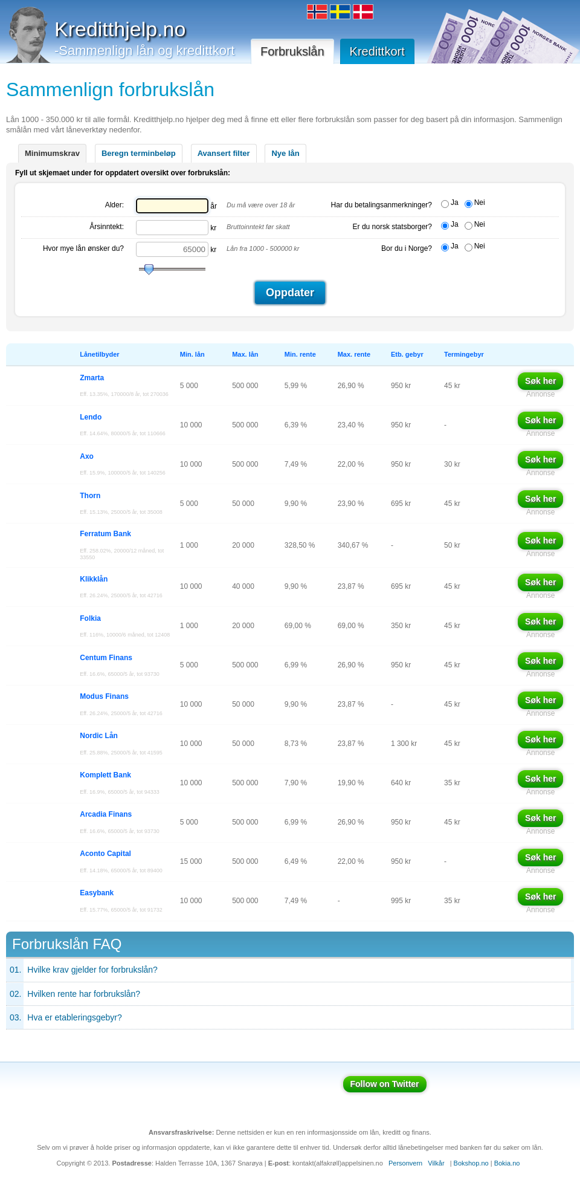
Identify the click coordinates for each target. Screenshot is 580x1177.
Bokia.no (507, 1163)
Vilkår (436, 1163)
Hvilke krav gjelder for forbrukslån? (92, 969)
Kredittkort (377, 51)
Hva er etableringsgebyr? (74, 1017)
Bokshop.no (471, 1163)
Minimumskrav (52, 153)
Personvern (405, 1163)
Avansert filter (224, 153)
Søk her (540, 381)
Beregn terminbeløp (139, 153)
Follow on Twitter (384, 1084)
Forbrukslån (292, 51)
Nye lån (285, 153)
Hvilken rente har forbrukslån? (83, 994)
